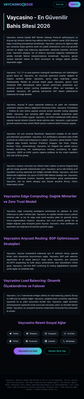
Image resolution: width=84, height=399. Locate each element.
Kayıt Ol (74, 4)
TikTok (13, 341)
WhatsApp (69, 341)
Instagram (50, 333)
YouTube (69, 333)
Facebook (31, 341)
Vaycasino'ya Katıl (27, 351)
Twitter (14, 333)
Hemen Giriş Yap (57, 351)
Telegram (31, 333)
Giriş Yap (59, 4)
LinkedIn (50, 341)
